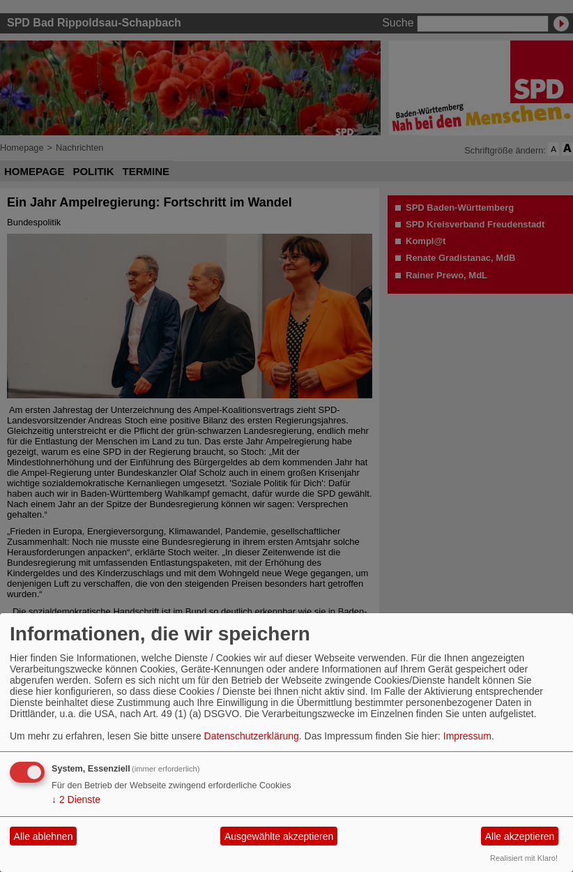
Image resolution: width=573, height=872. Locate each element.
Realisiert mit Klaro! (524, 858)
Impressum (467, 736)
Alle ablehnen (43, 836)
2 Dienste (76, 799)
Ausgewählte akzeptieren (278, 836)
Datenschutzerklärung (251, 736)
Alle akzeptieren (520, 836)
